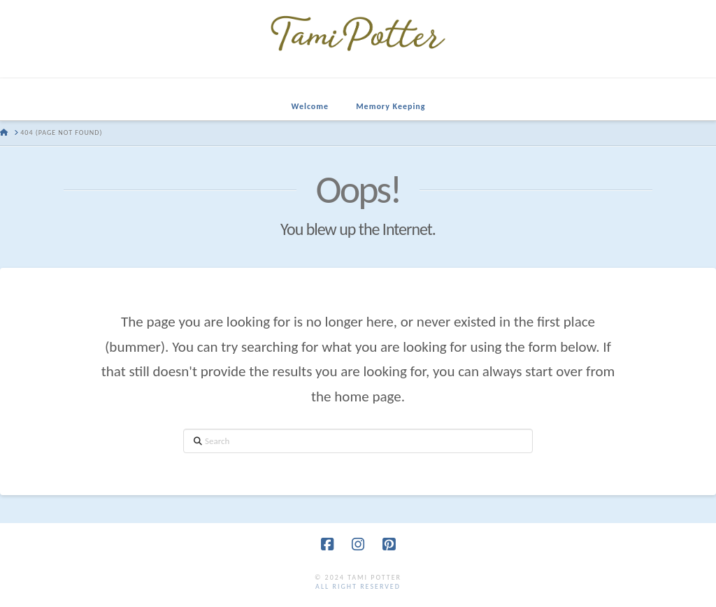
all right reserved (358, 586)
